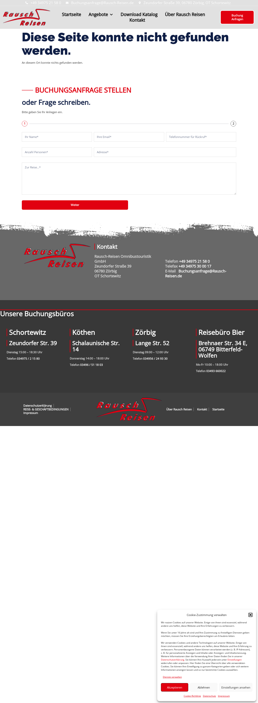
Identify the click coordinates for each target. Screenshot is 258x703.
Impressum (224, 696)
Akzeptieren (174, 687)
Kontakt (137, 19)
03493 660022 (216, 371)
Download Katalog (139, 13)
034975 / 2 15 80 (28, 358)
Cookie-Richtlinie (192, 696)
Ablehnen (204, 687)
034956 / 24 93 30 (155, 358)
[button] (250, 615)
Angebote (101, 13)
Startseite (71, 13)
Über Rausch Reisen (185, 13)
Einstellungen (235, 659)
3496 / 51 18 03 (92, 365)
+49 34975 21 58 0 (194, 261)
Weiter (75, 205)
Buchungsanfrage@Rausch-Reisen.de (195, 273)
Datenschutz (209, 696)
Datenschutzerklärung (172, 659)
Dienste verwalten (172, 677)
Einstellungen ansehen (235, 687)
